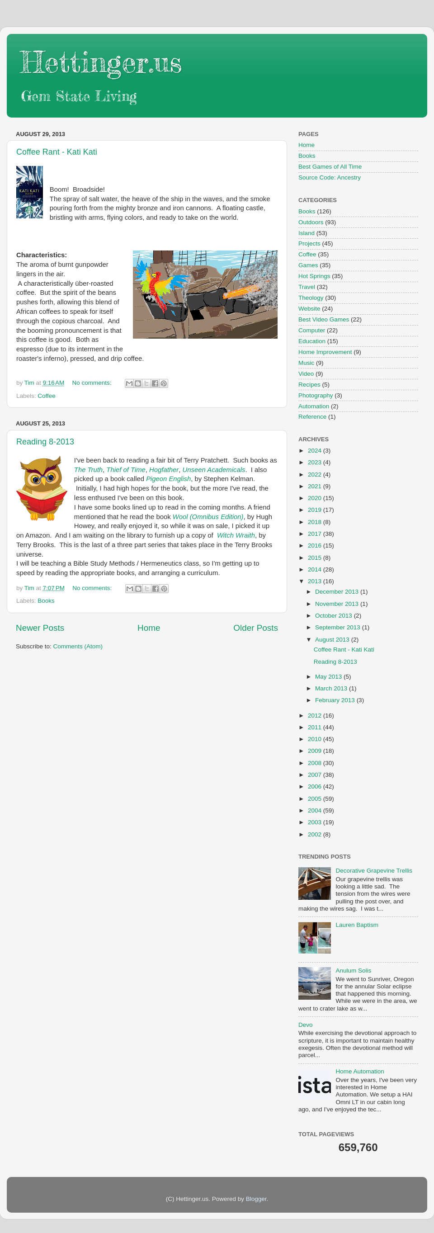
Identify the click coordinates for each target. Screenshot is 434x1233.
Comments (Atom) (78, 646)
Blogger (256, 1198)
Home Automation (359, 1071)
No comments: (92, 382)
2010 (315, 739)
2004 (315, 810)
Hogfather (164, 469)
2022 (315, 474)
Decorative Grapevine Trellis (373, 870)
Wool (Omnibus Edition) (208, 516)
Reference (312, 416)
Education (312, 341)
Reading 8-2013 (45, 441)
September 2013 (338, 627)
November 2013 (337, 603)
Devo (305, 1024)
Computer (311, 330)
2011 (315, 727)
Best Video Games (323, 319)
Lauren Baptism (356, 924)
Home (148, 628)
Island (306, 233)
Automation (313, 406)
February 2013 (336, 700)
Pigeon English (168, 478)
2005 (315, 798)
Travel (306, 286)
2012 (315, 715)
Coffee (47, 395)
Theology (311, 297)
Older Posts (255, 628)
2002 (315, 834)
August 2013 (333, 639)
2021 (315, 486)
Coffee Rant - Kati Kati (56, 151)
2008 (315, 763)
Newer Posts (40, 628)
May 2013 (329, 676)
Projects (309, 243)
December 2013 (337, 591)
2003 (315, 822)
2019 (315, 509)
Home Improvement (325, 352)
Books (46, 600)
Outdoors (311, 222)
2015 (315, 557)
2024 (315, 450)
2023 (315, 462)
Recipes (309, 384)
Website (309, 308)
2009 (315, 750)
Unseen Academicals (214, 469)
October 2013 (334, 615)
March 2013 (332, 688)
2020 (315, 498)
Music (306, 362)
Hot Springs (314, 276)
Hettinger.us (101, 62)
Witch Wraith (236, 535)
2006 (315, 786)
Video (306, 373)
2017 (315, 533)
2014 (315, 569)
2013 (315, 581)
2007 (315, 774)
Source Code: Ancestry (329, 177)
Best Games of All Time (330, 166)
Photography (315, 395)
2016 (315, 545)
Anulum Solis (353, 970)
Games (308, 265)
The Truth (88, 469)
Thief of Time (125, 469)
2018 (315, 522)
